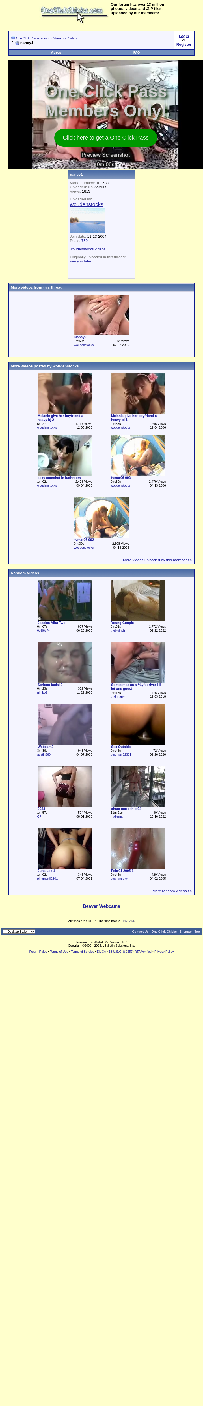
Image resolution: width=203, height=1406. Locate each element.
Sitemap (186, 931)
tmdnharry (118, 696)
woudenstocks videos (88, 249)
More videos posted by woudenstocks (45, 366)
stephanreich (119, 878)
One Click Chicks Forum (33, 38)
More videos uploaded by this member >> (157, 560)
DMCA (101, 951)
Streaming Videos (65, 38)
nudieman (117, 816)
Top (197, 931)
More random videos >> (172, 891)
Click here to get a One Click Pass (105, 137)
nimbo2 (42, 692)
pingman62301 (121, 754)
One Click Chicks (164, 931)
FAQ (136, 52)
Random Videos (25, 573)
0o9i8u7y (43, 630)
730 (84, 241)
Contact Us (140, 931)
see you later (80, 261)
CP (39, 816)
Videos (56, 52)
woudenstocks (84, 344)
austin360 (44, 754)
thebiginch (118, 630)
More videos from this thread (36, 287)
